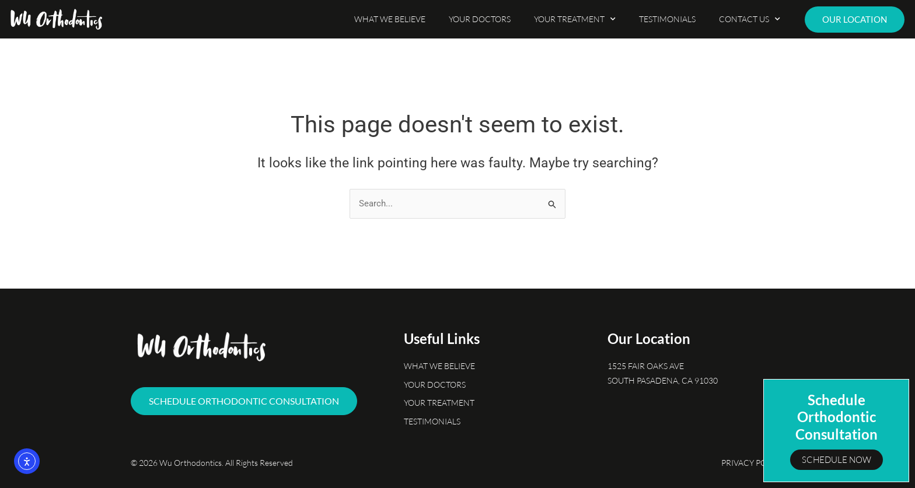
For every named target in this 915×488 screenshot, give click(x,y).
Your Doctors (480, 19)
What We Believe (389, 19)
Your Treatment (575, 19)
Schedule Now (836, 459)
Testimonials (667, 19)
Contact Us (749, 19)
